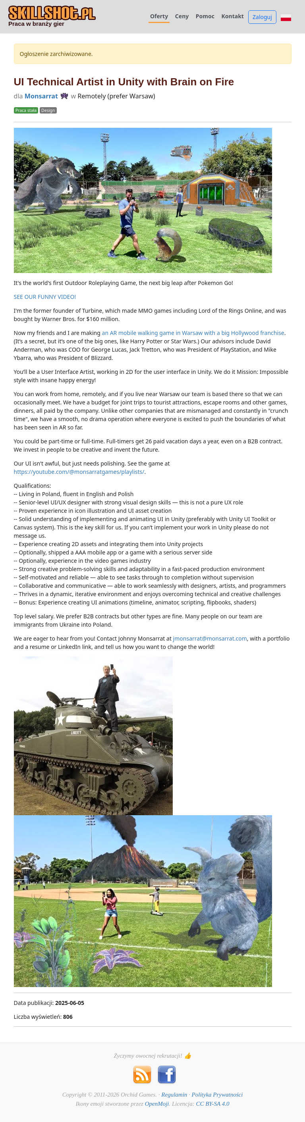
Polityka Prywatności (217, 1094)
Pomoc (205, 16)
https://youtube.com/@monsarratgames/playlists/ (79, 471)
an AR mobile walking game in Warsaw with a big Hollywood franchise (193, 333)
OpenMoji (157, 1104)
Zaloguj (262, 17)
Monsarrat (41, 96)
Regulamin (174, 1094)
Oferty (159, 16)
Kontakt (233, 16)
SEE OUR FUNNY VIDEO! (45, 296)
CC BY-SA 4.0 (212, 1104)
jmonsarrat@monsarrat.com (210, 638)
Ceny (182, 16)
